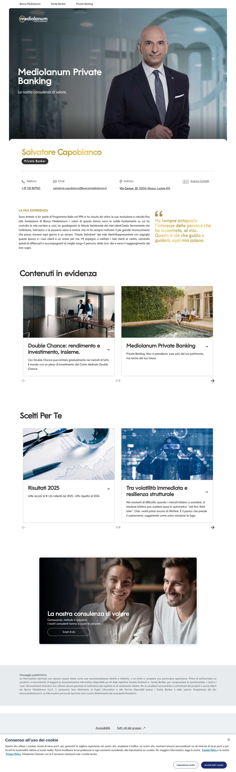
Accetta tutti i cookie (214, 765)
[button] (212, 380)
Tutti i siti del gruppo (132, 728)
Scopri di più (69, 631)
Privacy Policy (13, 754)
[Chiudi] (228, 739)
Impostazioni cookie (186, 765)
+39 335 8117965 (31, 188)
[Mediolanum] (33, 19)
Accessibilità (103, 728)
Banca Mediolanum (30, 4)
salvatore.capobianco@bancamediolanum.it (80, 188)
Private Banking (84, 4)
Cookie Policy (209, 750)
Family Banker (58, 4)
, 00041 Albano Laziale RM (145, 188)
